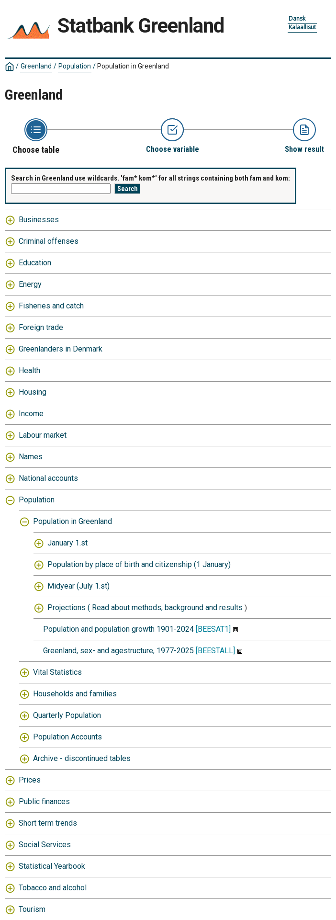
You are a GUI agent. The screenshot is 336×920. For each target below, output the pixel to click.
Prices (30, 779)
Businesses (39, 219)
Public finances (44, 801)
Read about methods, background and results (167, 607)
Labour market (43, 435)
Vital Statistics (57, 672)
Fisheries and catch (51, 305)
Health (29, 370)
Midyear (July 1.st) (78, 586)
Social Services (45, 844)
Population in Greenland (133, 66)
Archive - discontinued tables (82, 758)
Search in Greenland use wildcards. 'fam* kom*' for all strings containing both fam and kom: (150, 178)
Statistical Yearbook (52, 866)
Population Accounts (67, 736)
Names (31, 456)
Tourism (32, 909)
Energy (30, 284)
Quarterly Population (67, 715)
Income (31, 413)
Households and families (75, 693)
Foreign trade (41, 327)
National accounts (48, 478)
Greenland (36, 66)
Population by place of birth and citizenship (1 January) (139, 564)
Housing (32, 392)
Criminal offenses (48, 241)
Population (74, 66)
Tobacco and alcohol (53, 887)
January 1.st (67, 542)
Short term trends (48, 823)
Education (35, 262)
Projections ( (68, 607)
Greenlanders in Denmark (60, 348)
